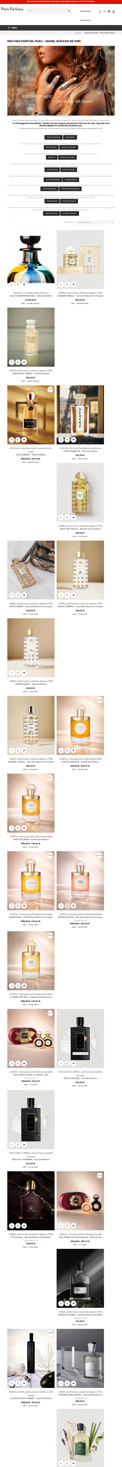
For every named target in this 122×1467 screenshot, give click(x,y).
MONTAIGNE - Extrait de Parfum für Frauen (24, 544)
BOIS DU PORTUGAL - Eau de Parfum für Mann (97, 746)
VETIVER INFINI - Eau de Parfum (97, 1009)
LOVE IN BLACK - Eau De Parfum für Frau (97, 1144)
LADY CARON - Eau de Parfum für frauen (24, 944)
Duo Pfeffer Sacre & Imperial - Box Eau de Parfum (61, 679)
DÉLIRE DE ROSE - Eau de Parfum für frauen (61, 544)
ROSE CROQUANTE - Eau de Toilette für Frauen (24, 1274)
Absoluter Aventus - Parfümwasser (61, 1274)
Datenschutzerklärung (43, 1456)
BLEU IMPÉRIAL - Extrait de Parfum (24, 1076)
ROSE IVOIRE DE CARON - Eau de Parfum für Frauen (61, 944)
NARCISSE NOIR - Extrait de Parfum (97, 479)
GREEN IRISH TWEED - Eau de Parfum (97, 283)
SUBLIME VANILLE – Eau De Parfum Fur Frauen (61, 283)
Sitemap (38, 1460)
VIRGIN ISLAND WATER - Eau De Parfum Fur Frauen (61, 746)
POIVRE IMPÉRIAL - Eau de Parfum (24, 879)
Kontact (56, 1443)
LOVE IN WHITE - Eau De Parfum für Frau (24, 1144)
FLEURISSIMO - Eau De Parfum (24, 1209)
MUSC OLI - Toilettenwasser (61, 1209)
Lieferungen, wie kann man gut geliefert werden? (42, 1440)
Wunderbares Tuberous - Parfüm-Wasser (24, 1009)
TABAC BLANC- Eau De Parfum (61, 814)
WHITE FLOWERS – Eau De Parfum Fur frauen (61, 414)
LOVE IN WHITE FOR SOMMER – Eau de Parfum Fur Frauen (97, 1076)
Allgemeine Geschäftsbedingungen (43, 1451)
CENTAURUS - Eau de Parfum (61, 1341)
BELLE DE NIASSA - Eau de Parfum (24, 814)
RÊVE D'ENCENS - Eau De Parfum (61, 611)
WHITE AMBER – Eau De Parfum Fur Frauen (24, 414)
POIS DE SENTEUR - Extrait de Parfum (61, 479)
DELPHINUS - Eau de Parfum (24, 1341)
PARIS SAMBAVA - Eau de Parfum (61, 349)
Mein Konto (57, 1448)
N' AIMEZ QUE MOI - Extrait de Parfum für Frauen (97, 544)
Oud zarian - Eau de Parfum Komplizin (24, 679)
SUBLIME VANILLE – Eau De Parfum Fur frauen (24, 479)
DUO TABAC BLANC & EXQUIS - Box (24, 611)
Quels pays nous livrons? (59, 1438)
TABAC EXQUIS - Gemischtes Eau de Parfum (97, 879)
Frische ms (51, 213)
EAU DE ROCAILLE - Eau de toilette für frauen (97, 1209)
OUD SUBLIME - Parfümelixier (24, 349)
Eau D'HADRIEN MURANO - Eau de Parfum (24, 283)
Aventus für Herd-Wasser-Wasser (61, 1144)
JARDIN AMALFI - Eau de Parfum (97, 414)
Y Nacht (69, 201)
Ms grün (52, 201)
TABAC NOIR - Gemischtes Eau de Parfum (61, 879)
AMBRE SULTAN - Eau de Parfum (97, 1274)
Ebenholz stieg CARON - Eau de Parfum (97, 944)
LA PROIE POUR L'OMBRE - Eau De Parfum (24, 746)
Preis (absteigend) (96, 222)
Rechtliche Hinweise (42, 1446)
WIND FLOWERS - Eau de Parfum (61, 1076)
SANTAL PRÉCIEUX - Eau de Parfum (97, 814)
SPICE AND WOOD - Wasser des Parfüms (97, 349)
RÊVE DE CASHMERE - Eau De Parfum (97, 611)
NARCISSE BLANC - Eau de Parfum (61, 1009)
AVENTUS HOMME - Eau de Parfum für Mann (97, 679)
